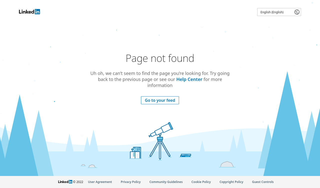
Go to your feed (160, 100)
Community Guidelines (166, 182)
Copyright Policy (231, 182)
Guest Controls (263, 182)
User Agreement (100, 182)
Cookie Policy (201, 182)
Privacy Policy (130, 182)
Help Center (189, 79)
